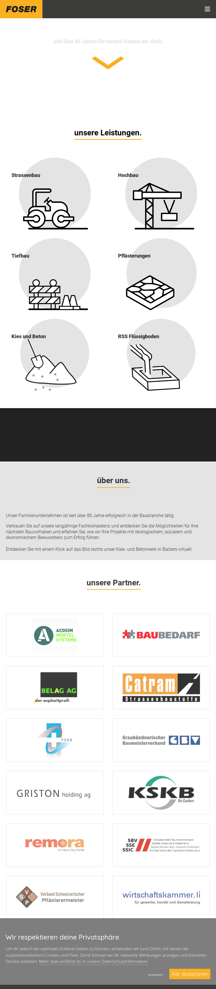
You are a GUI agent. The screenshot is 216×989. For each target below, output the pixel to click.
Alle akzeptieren (189, 974)
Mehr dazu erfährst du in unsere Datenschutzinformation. (93, 961)
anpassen (155, 974)
